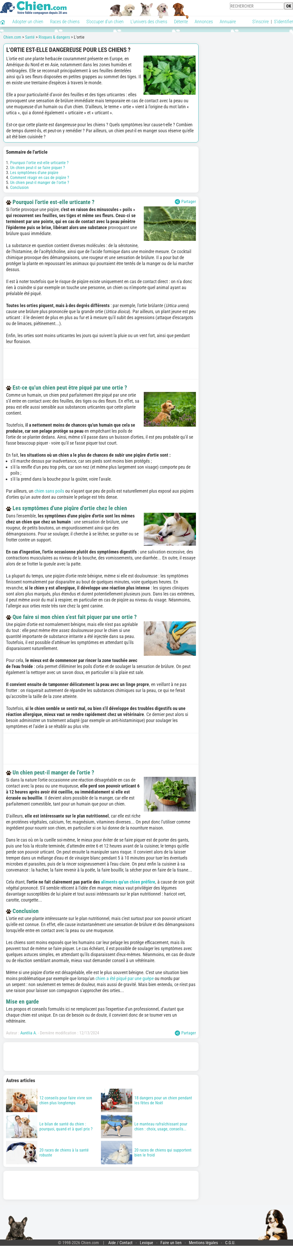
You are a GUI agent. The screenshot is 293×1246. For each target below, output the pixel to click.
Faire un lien (171, 1242)
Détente (181, 21)
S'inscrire (260, 21)
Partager (185, 201)
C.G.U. (230, 1242)
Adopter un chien (27, 21)
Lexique (146, 1242)
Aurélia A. (28, 1032)
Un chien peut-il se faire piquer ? (37, 167)
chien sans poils (49, 491)
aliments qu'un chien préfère (128, 882)
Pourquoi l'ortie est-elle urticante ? (39, 162)
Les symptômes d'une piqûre (34, 172)
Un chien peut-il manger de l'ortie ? (39, 182)
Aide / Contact (120, 1242)
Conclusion (19, 187)
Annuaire (228, 21)
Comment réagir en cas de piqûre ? (39, 177)
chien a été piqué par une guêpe (124, 978)
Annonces (204, 21)
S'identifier (283, 21)
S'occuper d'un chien (105, 21)
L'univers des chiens (148, 21)
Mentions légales (203, 1242)
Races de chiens (65, 21)
